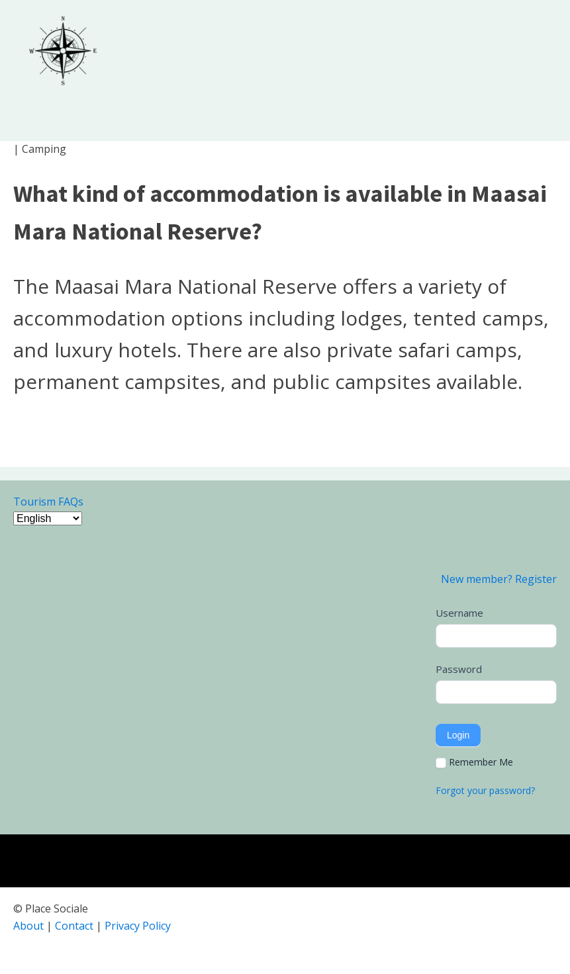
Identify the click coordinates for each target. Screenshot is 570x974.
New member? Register (499, 579)
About (28, 925)
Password (459, 669)
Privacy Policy (138, 925)
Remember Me (474, 762)
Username (459, 612)
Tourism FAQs (48, 501)
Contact (74, 925)
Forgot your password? (485, 790)
